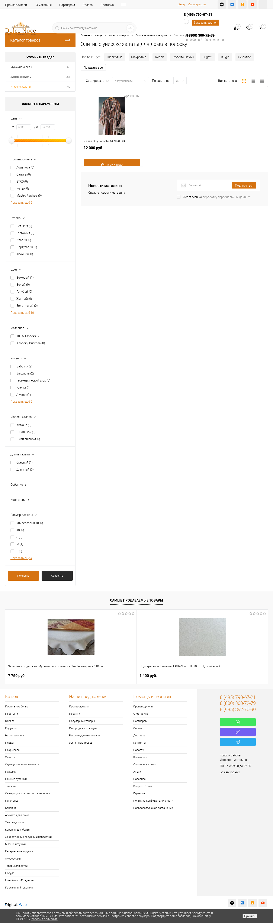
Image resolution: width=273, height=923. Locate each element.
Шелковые (114, 57)
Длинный (25, 469)
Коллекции (140, 757)
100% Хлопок (27, 336)
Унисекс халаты (20, 86)
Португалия (26, 247)
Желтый (24, 298)
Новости (138, 750)
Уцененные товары (81, 742)
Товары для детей (16, 865)
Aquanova (25, 167)
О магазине (44, 5)
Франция (24, 254)
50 (68, 86)
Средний (24, 462)
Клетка (23, 387)
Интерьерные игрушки (19, 851)
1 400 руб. (82, 675)
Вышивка (25, 373)
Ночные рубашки (16, 778)
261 (68, 76)
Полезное (139, 778)
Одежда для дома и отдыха (22, 764)
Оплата (88, 5)
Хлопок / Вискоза (30, 343)
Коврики (10, 807)
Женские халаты (21, 76)
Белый (23, 284)
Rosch (159, 57)
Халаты (10, 757)
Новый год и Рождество (20, 880)
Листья (23, 394)
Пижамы (10, 771)
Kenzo (22, 188)
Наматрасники (14, 735)
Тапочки (10, 786)
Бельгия (24, 226)
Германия (25, 233)
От (12, 127)
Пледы (9, 742)
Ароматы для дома (17, 815)
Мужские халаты (21, 67)
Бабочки (24, 366)
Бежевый (25, 277)
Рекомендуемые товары (84, 735)
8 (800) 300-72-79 (200, 35)
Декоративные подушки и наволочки (28, 836)
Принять (249, 916)
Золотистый (27, 305)
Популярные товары (82, 721)
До (36, 127)
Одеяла (10, 721)
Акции (137, 771)
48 (20, 530)
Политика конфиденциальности (153, 800)
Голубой (24, 291)
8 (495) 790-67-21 (198, 14)
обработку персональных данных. (226, 197)
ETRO (22, 181)
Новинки (74, 713)
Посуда (9, 873)
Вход (181, 4)
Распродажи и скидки (83, 728)
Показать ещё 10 (22, 312)
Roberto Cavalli (183, 57)
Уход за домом (14, 822)
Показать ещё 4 (21, 558)
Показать (23, 575)
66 (68, 67)
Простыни (11, 713)
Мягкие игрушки (15, 844)
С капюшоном (28, 439)
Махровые (138, 57)
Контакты (139, 742)
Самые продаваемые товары (136, 600)
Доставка (107, 5)
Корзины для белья (17, 829)
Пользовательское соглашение (153, 807)
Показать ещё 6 (21, 202)
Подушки (10, 728)
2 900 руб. (148, 675)
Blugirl (225, 57)
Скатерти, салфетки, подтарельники (27, 793)
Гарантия (139, 793)
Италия (23, 240)
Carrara (23, 174)
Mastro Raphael (29, 195)
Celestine (244, 57)
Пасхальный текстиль (19, 887)
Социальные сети (144, 764)
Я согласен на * (217, 197)
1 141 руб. (214, 675)
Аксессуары (13, 858)
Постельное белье (16, 706)
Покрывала (12, 750)
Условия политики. (44, 919)
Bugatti (207, 57)
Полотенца (12, 800)
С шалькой (26, 432)
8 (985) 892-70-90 (238, 709)
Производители (16, 5)
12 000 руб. (112, 160)
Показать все (93, 67)
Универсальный (29, 523)
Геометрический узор (33, 380)
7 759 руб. (17, 675)
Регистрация (197, 4)
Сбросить (57, 575)
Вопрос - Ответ (142, 786)
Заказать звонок (205, 22)
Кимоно (24, 425)
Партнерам (67, 5)
